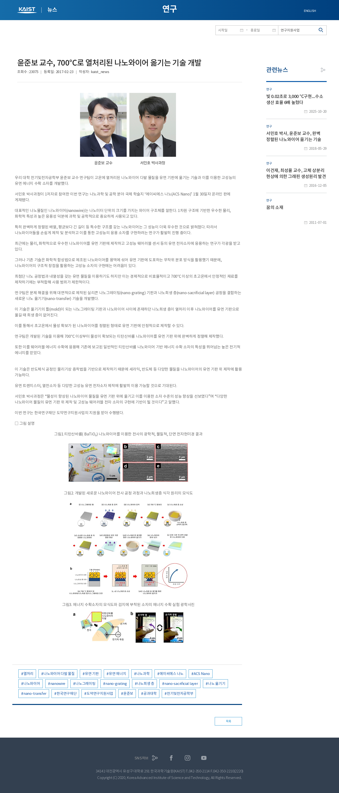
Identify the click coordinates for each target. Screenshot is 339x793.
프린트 (312, 70)
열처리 (28, 673)
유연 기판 (92, 673)
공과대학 (150, 693)
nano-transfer (34, 693)
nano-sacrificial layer (181, 683)
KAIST (27, 11)
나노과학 (143, 673)
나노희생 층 (145, 683)
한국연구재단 (66, 693)
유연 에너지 (117, 673)
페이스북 (171, 758)
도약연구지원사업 (100, 693)
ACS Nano (202, 673)
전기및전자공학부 (180, 693)
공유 (323, 70)
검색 (321, 30)
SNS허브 (141, 758)
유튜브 (204, 758)
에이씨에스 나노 (172, 673)
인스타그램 (187, 758)
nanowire (58, 683)
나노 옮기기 (216, 683)
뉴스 (52, 9)
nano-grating (116, 683)
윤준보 (128, 693)
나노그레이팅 (85, 683)
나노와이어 (31, 683)
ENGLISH (310, 11)
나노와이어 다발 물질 (59, 673)
